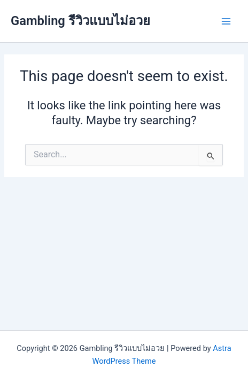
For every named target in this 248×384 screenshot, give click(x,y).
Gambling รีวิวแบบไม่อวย (80, 20)
